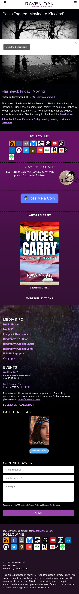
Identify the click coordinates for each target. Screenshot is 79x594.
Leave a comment (45, 97)
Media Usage (11, 324)
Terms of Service (49, 505)
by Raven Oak (19, 562)
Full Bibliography (13, 353)
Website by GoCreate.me (15, 568)
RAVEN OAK (39, 3)
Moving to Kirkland (60, 119)
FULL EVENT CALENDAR (18, 404)
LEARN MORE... (39, 287)
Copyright (9, 358)
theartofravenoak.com (42, 531)
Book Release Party (13, 384)
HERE (14, 172)
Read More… (67, 114)
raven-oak (7, 122)
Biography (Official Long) (18, 348)
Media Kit (8, 329)
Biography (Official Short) (18, 344)
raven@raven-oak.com (29, 399)
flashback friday (12, 119)
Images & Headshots (15, 334)
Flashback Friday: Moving (23, 91)
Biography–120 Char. (15, 339)
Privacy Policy (34, 505)
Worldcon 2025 (10, 372)
